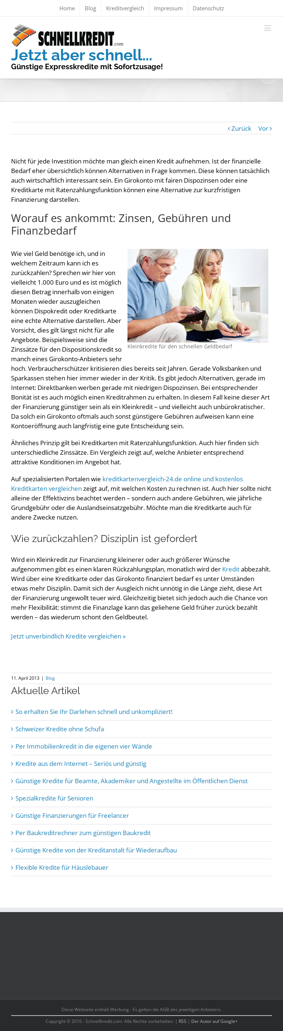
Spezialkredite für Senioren (54, 798)
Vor (263, 128)
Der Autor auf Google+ (214, 1021)
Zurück (241, 128)
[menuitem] (67, 8)
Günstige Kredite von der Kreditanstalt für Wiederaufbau (96, 850)
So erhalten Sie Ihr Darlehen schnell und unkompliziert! (93, 711)
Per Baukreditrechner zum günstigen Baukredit (83, 832)
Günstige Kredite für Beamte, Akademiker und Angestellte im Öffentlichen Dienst (131, 781)
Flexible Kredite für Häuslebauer (61, 867)
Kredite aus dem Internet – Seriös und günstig (80, 763)
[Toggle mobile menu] (268, 28)
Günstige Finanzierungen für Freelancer (72, 815)
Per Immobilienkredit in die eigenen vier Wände (83, 746)
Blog (50, 678)
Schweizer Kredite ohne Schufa (59, 729)
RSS (182, 1021)
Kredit (231, 569)
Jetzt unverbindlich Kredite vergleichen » (68, 636)
